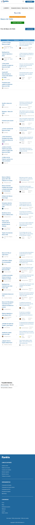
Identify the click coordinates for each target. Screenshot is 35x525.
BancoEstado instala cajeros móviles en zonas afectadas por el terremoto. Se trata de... (26, 188)
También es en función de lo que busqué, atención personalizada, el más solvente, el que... (26, 261)
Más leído (12, 384)
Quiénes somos (5, 465)
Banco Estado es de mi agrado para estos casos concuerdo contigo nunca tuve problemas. (26, 44)
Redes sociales (5, 513)
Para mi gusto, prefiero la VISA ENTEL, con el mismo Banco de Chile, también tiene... (25, 342)
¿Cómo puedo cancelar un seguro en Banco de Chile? (7, 65)
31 (12, 59)
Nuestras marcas (5, 474)
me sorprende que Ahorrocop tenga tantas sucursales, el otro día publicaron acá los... (26, 276)
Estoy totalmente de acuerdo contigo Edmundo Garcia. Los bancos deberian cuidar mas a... (25, 204)
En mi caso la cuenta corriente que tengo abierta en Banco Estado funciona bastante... (26, 224)
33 (5, 60)
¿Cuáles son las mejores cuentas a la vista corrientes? (7, 159)
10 (12, 47)
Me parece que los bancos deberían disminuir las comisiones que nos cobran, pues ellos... (26, 294)
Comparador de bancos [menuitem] (16, 8)
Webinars (4, 509)
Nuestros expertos (5, 472)
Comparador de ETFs (6, 489)
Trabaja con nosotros (6, 476)
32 (4, 60)
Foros (3, 502)
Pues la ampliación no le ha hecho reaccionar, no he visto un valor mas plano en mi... (26, 333)
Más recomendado (5, 384)
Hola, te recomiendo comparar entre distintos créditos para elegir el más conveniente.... (26, 120)
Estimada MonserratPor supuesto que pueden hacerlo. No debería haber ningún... (26, 74)
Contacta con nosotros (6, 469)
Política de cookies (25, 518)
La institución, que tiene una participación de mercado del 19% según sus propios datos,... (26, 304)
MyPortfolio (4, 493)
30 (10, 59)
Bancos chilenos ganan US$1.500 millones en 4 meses (7, 178)
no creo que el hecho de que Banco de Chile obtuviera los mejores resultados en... (26, 254)
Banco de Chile (7, 19)
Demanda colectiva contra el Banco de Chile (7, 204)
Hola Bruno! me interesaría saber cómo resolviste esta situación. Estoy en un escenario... (26, 103)
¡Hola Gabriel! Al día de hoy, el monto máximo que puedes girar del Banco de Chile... (26, 150)
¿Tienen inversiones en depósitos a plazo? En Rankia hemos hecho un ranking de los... (26, 55)
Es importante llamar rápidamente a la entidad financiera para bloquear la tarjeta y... (26, 324)
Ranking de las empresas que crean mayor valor (7, 286)
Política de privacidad (16, 518)
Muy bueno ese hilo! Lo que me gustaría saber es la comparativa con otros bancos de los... (26, 179)
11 (4, 49)
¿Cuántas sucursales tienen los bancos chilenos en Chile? (7, 277)
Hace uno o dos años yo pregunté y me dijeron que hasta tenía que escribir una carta (26, 65)
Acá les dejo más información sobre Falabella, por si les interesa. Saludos (26, 285)
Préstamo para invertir (7, 120)
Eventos (3, 511)
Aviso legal (8, 518)
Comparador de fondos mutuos (8, 487)
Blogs (3, 504)
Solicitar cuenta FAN (17, 22)
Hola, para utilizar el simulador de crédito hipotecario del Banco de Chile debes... (26, 138)
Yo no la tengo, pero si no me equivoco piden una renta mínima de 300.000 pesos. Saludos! (26, 234)
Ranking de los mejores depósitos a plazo (7, 53)
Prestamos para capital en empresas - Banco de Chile (7, 84)
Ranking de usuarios (6, 506)
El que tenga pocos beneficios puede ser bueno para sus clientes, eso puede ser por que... (26, 213)
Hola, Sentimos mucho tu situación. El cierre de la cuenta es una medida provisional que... (26, 112)
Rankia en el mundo (6, 467)
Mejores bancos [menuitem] (25, 8)
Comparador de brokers (6, 485)
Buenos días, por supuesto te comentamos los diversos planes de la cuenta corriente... (26, 129)
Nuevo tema (30, 29)
